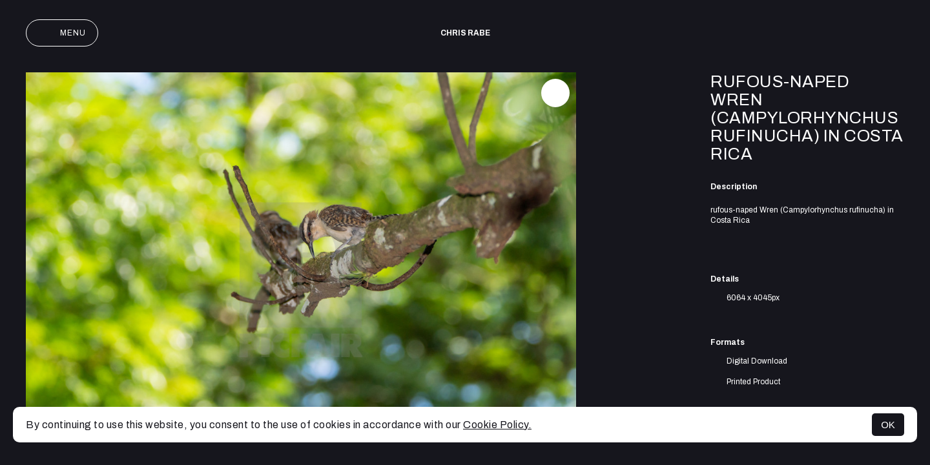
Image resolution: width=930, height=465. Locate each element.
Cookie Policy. (497, 424)
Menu (62, 33)
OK (888, 424)
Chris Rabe (465, 32)
